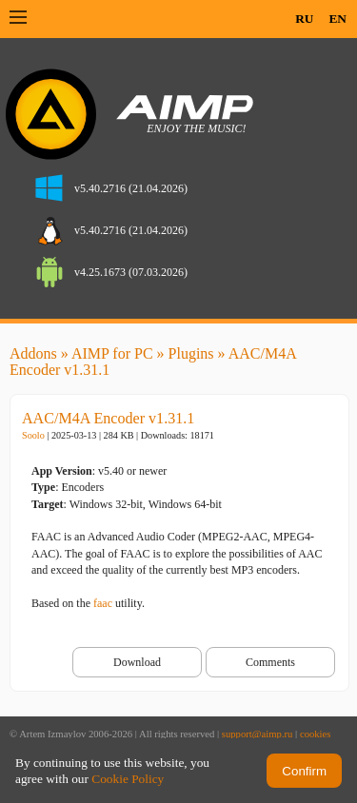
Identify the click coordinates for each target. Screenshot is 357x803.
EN (337, 18)
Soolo (33, 435)
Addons (33, 353)
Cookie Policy (127, 779)
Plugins (191, 353)
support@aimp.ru (257, 734)
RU (304, 18)
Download (137, 662)
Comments (270, 662)
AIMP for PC (112, 353)
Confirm (304, 771)
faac (102, 603)
